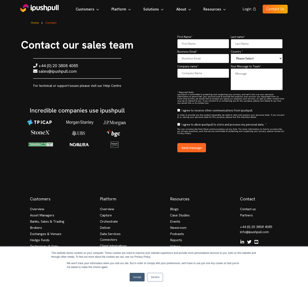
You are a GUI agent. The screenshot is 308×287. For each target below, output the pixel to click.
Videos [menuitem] (175, 246)
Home (35, 23)
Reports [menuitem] (176, 240)
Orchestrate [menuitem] (109, 221)
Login (249, 10)
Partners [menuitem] (246, 215)
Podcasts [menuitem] (177, 234)
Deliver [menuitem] (105, 227)
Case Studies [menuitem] (180, 215)
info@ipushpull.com (254, 232)
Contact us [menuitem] (248, 209)
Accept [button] (137, 277)
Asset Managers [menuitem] (42, 215)
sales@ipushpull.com (55, 71)
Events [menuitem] (175, 221)
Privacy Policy (184, 133)
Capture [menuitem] (106, 215)
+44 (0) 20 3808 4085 (55, 65)
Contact (50, 23)
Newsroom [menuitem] (178, 227)
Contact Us (275, 9)
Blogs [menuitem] (174, 209)
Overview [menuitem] (37, 209)
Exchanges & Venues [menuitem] (45, 234)
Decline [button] (155, 277)
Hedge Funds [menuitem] (40, 240)
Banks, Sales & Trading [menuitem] (47, 221)
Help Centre (112, 85)
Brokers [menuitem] (36, 227)
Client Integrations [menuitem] (113, 246)
